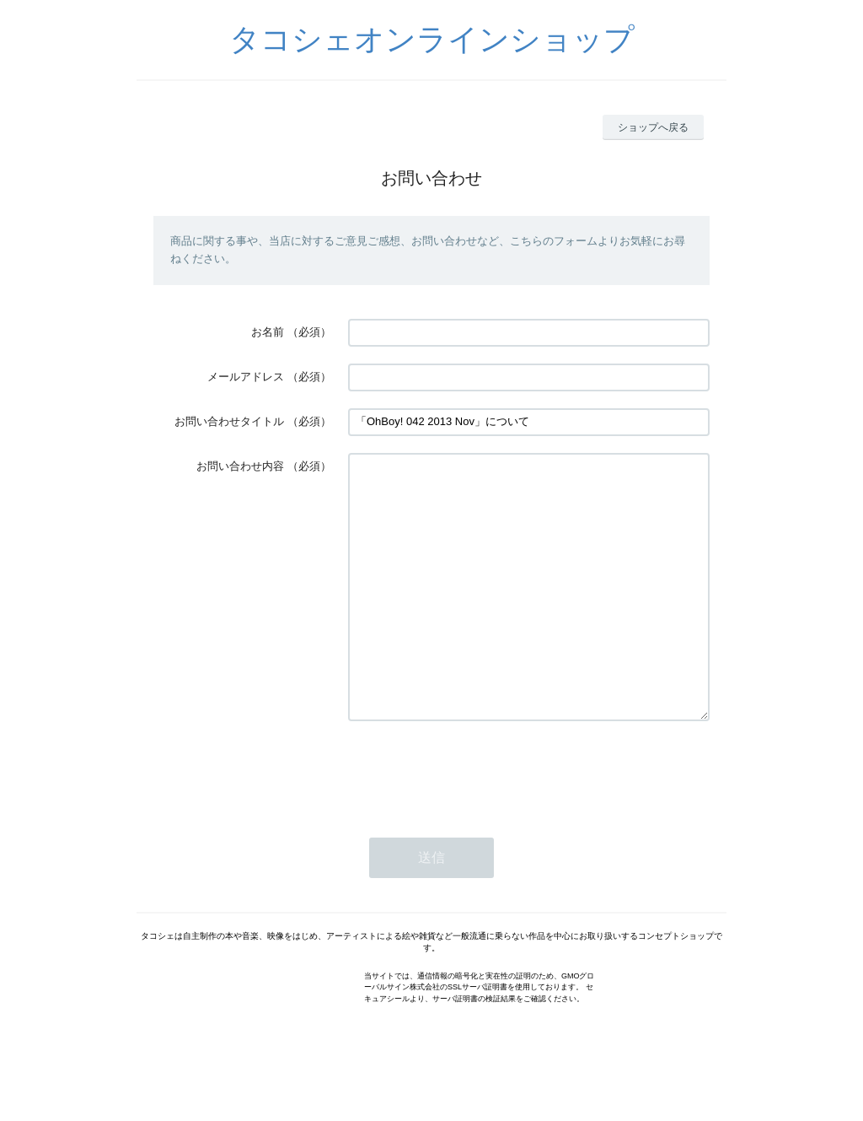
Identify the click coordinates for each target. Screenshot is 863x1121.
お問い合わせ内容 (240, 466)
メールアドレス (245, 376)
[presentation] (476, 821)
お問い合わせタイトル (229, 421)
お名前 (267, 332)
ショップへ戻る (653, 127)
